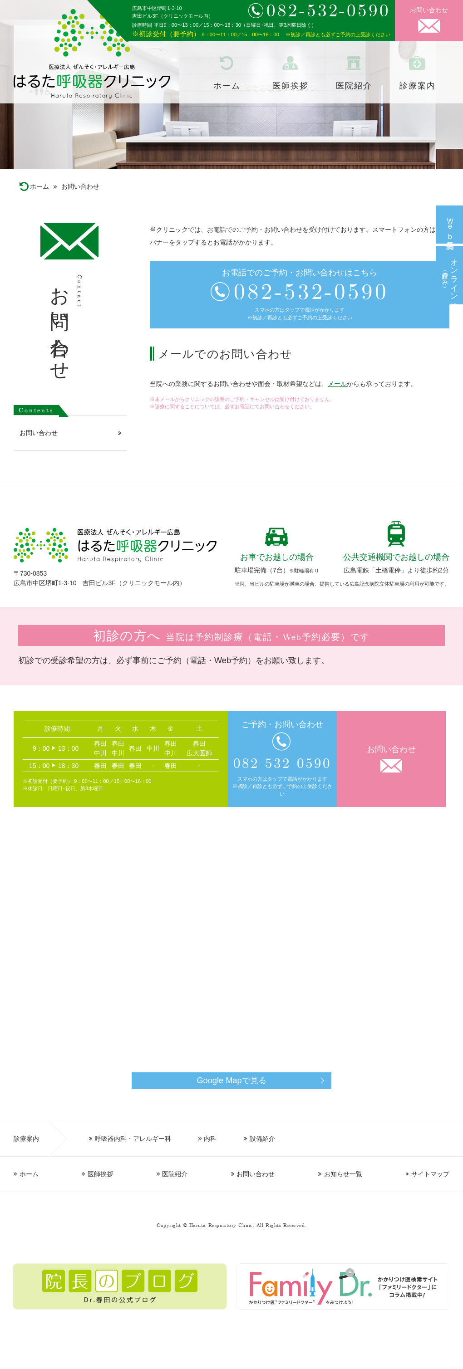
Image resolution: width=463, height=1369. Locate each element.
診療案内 (417, 85)
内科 (210, 1138)
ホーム (226, 85)
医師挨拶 (290, 85)
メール (337, 383)
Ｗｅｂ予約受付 (449, 224)
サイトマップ (430, 1174)
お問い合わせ (429, 10)
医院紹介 (354, 85)
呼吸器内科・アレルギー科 (133, 1138)
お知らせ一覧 (343, 1174)
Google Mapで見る (231, 1080)
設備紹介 (262, 1138)
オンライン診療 (449, 275)
